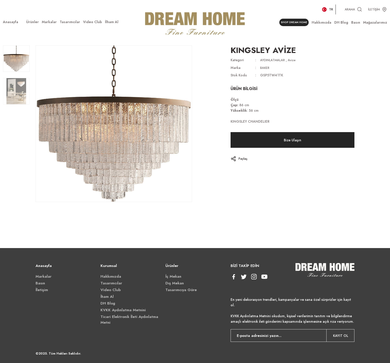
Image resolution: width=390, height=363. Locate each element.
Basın (40, 283)
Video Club (110, 290)
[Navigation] (32, 22)
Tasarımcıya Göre (181, 290)
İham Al (107, 296)
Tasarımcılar (111, 283)
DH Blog (107, 303)
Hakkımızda (110, 276)
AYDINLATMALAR (274, 59)
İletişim (42, 290)
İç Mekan (173, 276)
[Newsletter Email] (293, 335)
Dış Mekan (174, 283)
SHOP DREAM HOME (292, 22)
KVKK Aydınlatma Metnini (123, 310)
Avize (296, 59)
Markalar (43, 276)
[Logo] (195, 22)
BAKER (265, 67)
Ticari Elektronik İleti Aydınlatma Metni (129, 319)
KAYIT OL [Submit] (340, 335)
